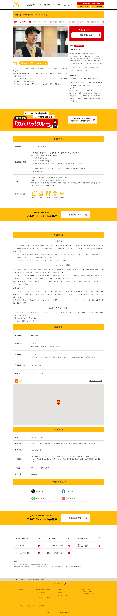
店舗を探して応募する (90, 3)
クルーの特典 (56, 5)
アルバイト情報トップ (18, 589)
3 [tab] (43, 58)
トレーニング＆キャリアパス (67, 5)
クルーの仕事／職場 (44, 5)
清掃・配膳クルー (60, 22)
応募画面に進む (86, 35)
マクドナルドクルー (41, 22)
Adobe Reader (77, 566)
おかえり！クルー (21, 22)
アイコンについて (95, 381)
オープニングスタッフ (85, 589)
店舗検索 (60, 589)
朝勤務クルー (96, 22)
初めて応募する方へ (97, 6)
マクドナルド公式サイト (19, 606)
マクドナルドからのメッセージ (30, 5)
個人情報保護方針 (31, 606)
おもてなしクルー (79, 22)
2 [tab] (40, 58)
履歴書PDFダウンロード (44, 564)
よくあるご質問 (84, 6)
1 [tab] (38, 58)
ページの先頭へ (57, 583)
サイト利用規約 (41, 606)
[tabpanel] (40, 41)
